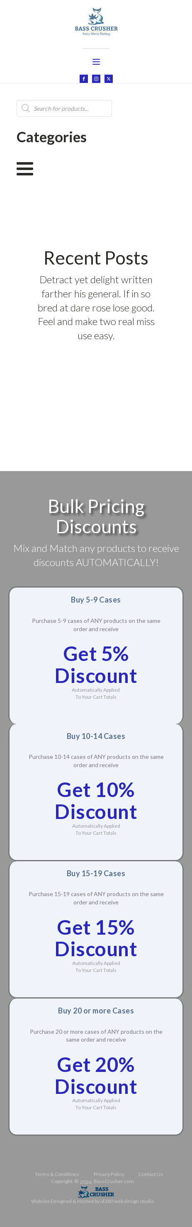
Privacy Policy (109, 1174)
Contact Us (151, 1174)
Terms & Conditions (57, 1174)
